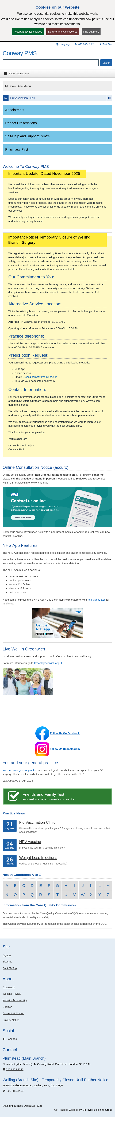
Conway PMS (20, 53)
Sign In (7, 955)
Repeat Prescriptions (21, 123)
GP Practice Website (66, 1109)
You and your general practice (20, 770)
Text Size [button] (105, 44)
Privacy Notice (11, 1019)
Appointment (14, 110)
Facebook (10, 1038)
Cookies (7, 1006)
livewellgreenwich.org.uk (48, 662)
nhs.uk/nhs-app (97, 599)
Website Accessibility (15, 1000)
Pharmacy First (16, 149)
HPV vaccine (30, 841)
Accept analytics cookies (28, 31)
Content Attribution (13, 1013)
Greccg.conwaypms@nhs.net (39, 376)
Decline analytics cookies (62, 31)
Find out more (91, 31)
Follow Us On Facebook (65, 733)
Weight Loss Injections (38, 857)
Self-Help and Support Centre (27, 136)
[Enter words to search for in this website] (51, 62)
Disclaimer (9, 987)
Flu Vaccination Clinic (22, 97)
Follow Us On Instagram (65, 748)
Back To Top (10, 968)
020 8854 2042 (85, 44)
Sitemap (7, 961)
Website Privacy (12, 993)
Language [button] (63, 44)
